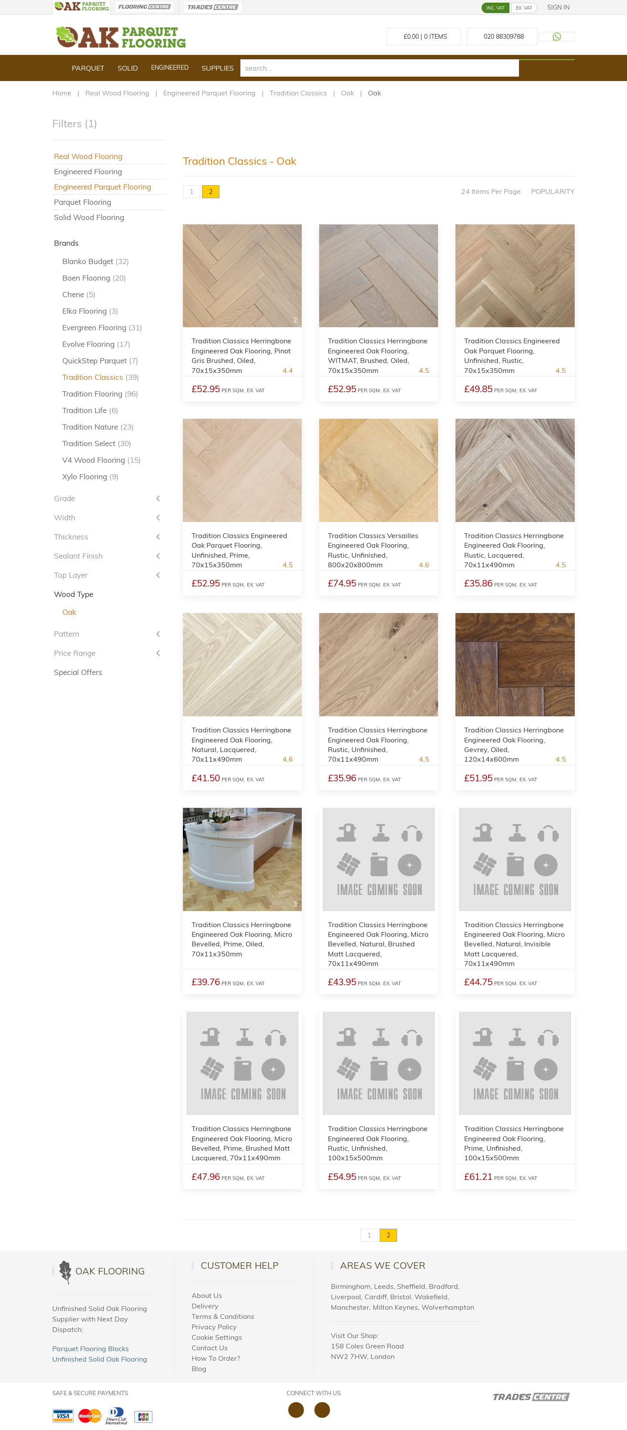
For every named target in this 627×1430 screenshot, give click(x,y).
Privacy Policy (214, 1326)
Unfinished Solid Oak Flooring (99, 1359)
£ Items (423, 37)
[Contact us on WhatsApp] (557, 36)
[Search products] (547, 59)
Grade (64, 498)
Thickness (71, 536)
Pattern (66, 633)
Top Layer (71, 574)
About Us (207, 1295)
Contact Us (210, 1347)
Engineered (170, 67)
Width (64, 517)
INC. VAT (495, 8)
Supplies (218, 68)
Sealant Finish (78, 555)
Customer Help (240, 1265)
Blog (199, 1368)
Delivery (205, 1305)
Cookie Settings (217, 1337)
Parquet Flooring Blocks (90, 1348)
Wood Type (73, 594)
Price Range (74, 652)
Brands (66, 242)
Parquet (88, 68)
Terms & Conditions (223, 1316)
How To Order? (216, 1358)
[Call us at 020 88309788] (502, 36)
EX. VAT (524, 8)
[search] (379, 68)
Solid (128, 68)
